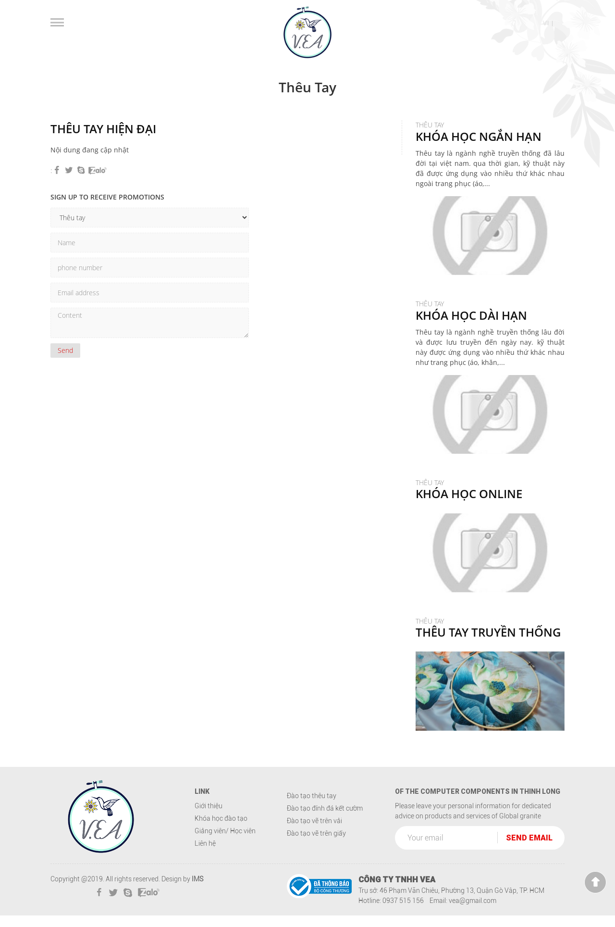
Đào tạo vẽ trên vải (314, 832)
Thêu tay (471, 321)
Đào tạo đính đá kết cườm (325, 820)
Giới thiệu (208, 817)
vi (545, 23)
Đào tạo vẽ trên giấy (316, 845)
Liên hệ (205, 855)
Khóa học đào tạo (221, 830)
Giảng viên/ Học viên (225, 842)
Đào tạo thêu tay (311, 807)
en (560, 23)
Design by (175, 890)
